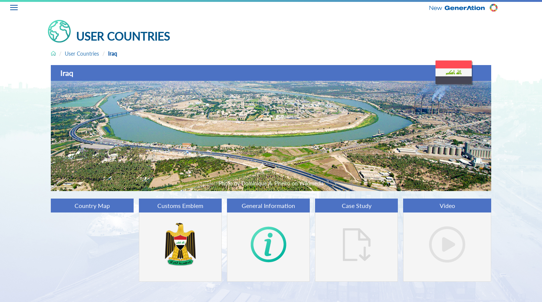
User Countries (82, 53)
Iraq (112, 53)
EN (536, 6)
